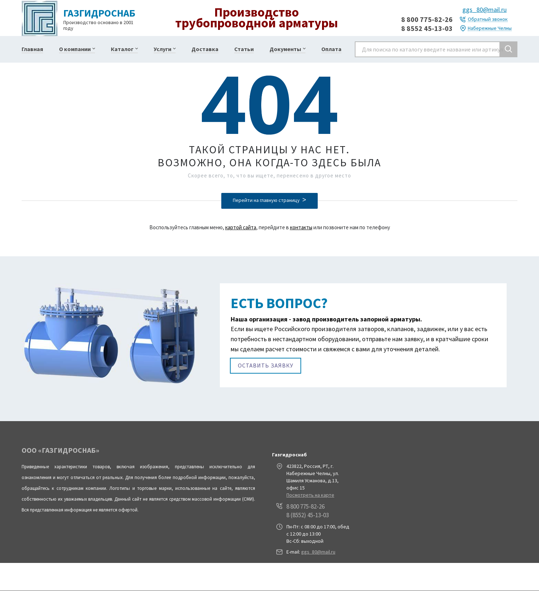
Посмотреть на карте (310, 495)
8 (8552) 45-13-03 (307, 515)
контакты (301, 227)
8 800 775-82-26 (427, 19)
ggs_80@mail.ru (484, 9)
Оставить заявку (265, 365)
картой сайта (240, 227)
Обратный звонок (488, 19)
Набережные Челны (490, 28)
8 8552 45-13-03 (427, 28)
